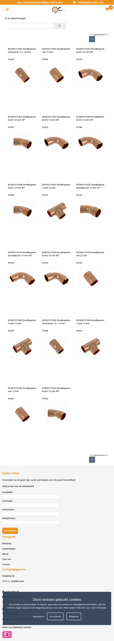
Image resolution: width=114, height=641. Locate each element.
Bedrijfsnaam (8, 518)
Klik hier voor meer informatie (91, 607)
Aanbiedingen (8, 548)
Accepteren (55, 616)
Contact (6, 564)
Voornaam (7, 500)
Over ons (6, 559)
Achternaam (8, 509)
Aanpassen (38, 616)
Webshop (6, 543)
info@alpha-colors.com (88, 2)
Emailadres (7, 492)
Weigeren (74, 616)
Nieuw (5, 553)
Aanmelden (10, 530)
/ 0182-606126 (12, 591)
